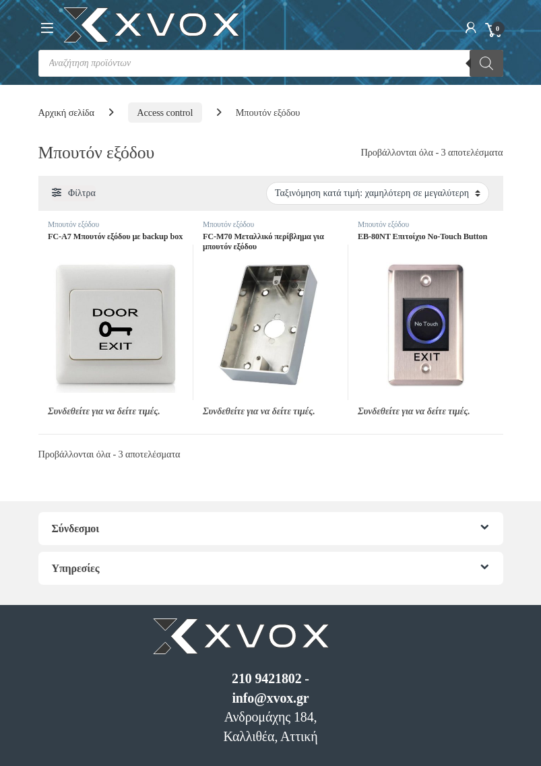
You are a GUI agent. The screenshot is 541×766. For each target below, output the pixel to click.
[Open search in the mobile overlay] (270, 63)
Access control (165, 112)
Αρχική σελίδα (66, 112)
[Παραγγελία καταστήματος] (377, 193)
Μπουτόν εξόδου (73, 224)
